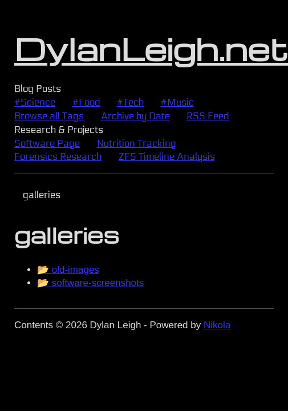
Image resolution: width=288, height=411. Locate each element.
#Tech (130, 102)
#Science (34, 102)
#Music (177, 102)
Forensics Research (58, 157)
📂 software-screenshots (90, 282)
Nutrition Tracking (136, 144)
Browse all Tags (49, 116)
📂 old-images (68, 269)
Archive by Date (135, 116)
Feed (207, 116)
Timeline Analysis (167, 157)
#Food (86, 102)
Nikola (217, 325)
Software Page (47, 144)
